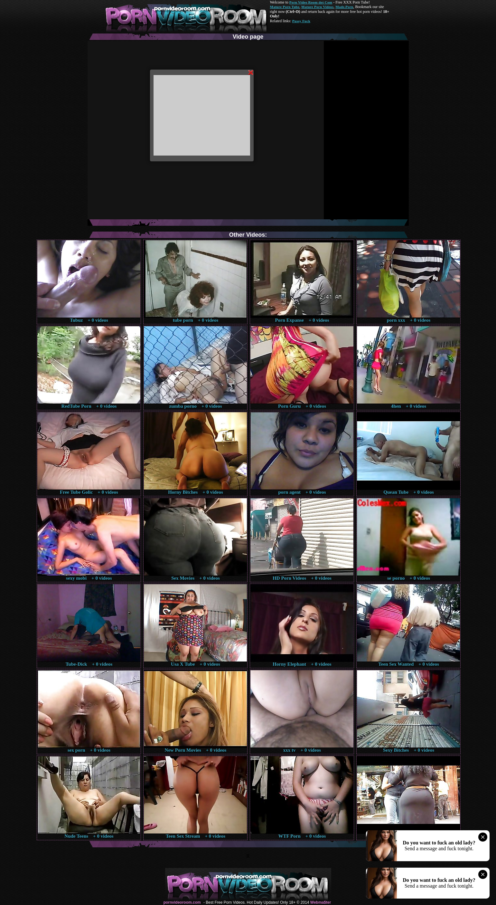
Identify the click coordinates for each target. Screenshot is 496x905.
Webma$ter (320, 902)
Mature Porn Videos (317, 7)
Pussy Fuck (301, 21)
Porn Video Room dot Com (310, 2)
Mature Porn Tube (285, 7)
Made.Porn (344, 7)
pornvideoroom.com (182, 902)
